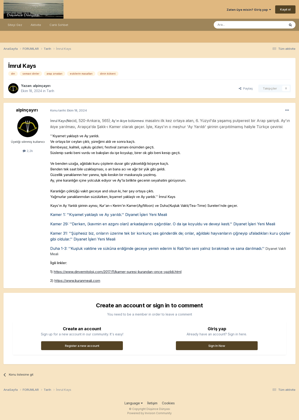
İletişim (152, 403)
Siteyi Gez (15, 25)
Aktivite (36, 25)
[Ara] (237, 25)
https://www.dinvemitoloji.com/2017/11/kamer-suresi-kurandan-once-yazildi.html (118, 271)
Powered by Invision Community (149, 413)
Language (134, 403)
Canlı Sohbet (59, 25)
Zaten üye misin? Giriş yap (249, 9)
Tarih (50, 91)
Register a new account (82, 346)
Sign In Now (216, 346)
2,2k (28, 151)
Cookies (168, 403)
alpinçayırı (41, 86)
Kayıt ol (285, 9)
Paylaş (246, 88)
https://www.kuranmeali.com (77, 280)
